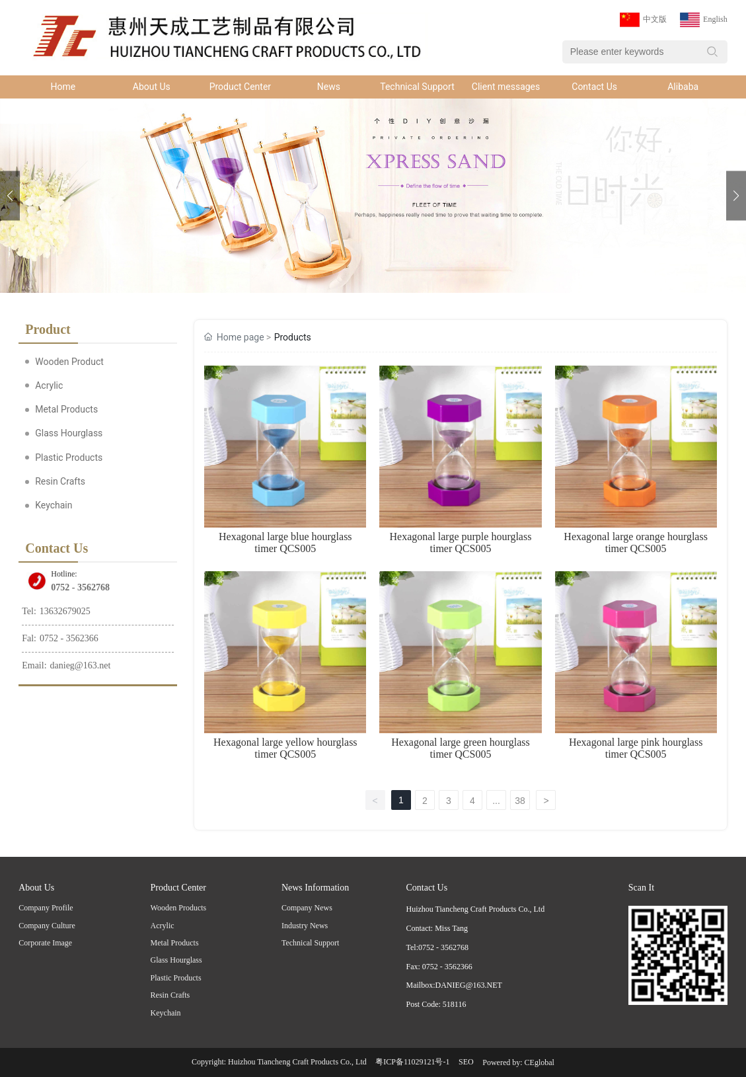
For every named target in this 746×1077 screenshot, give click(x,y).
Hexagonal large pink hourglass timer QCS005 (635, 748)
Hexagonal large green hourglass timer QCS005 (460, 748)
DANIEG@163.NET (468, 985)
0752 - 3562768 (80, 587)
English (715, 19)
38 (520, 800)
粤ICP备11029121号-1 (412, 1061)
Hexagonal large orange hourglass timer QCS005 (636, 542)
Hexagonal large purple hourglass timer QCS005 (461, 542)
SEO (466, 1061)
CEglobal (539, 1062)
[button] (736, 195)
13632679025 (65, 611)
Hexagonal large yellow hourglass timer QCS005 (285, 748)
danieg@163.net (80, 665)
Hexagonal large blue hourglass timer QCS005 (285, 542)
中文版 (655, 19)
